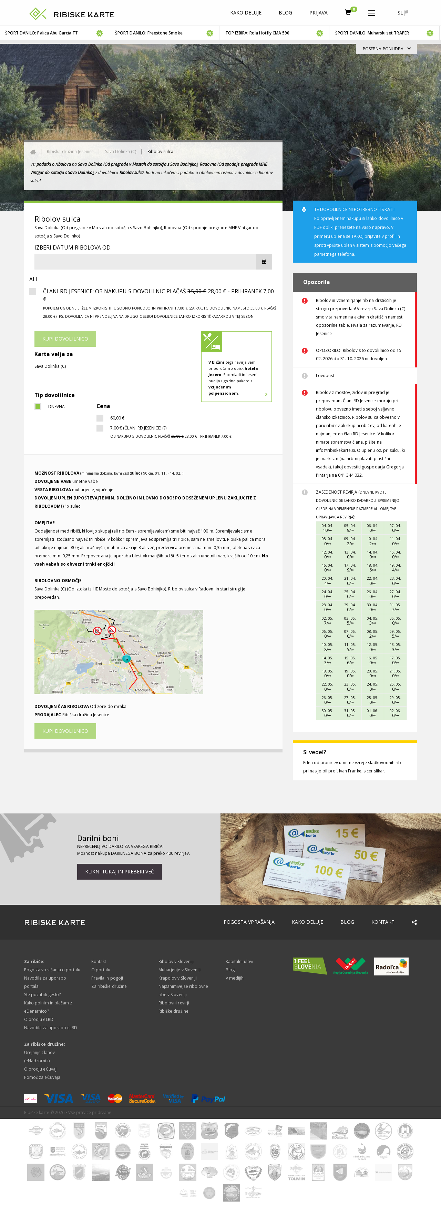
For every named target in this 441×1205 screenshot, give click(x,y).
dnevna (56, 406)
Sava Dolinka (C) (120, 151)
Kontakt (382, 922)
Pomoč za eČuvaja (42, 1077)
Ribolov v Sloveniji (176, 961)
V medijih (235, 978)
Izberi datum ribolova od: (73, 247)
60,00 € (117, 418)
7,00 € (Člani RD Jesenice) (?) (171, 432)
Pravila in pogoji (107, 978)
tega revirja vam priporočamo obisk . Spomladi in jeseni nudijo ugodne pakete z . (233, 378)
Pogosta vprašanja (249, 922)
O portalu (100, 970)
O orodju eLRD (38, 1019)
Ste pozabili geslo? (42, 995)
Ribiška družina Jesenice (70, 151)
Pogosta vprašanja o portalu (52, 970)
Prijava (318, 12)
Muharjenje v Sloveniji (179, 970)
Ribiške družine (173, 1011)
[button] (372, 11)
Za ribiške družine (109, 986)
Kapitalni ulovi (239, 961)
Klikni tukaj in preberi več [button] (119, 871)
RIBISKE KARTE (84, 15)
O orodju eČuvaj (40, 1069)
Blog (285, 12)
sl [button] (403, 12)
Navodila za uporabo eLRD (50, 1028)
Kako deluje (246, 12)
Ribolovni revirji (173, 1003)
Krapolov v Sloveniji (177, 978)
